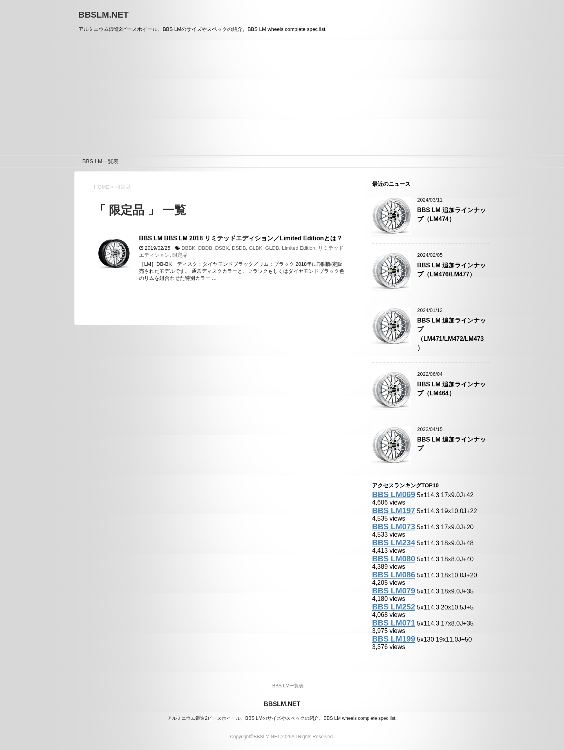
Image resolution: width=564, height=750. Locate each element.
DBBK (188, 248)
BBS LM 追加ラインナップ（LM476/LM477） (451, 270)
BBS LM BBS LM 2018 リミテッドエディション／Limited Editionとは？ (241, 238)
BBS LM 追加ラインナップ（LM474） (451, 214)
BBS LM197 (393, 510)
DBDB (205, 248)
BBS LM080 (393, 558)
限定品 (180, 255)
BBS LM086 (393, 574)
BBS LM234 (393, 542)
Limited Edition (298, 248)
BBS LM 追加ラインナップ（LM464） (451, 389)
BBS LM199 (393, 639)
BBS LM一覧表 (100, 161)
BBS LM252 (393, 606)
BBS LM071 (393, 622)
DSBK (222, 248)
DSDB (239, 248)
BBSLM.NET (103, 15)
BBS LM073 (393, 526)
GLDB (272, 248)
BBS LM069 (393, 494)
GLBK (255, 248)
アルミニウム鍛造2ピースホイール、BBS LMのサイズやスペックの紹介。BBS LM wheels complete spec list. (281, 718)
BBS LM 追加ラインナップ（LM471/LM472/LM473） (451, 334)
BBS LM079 (393, 590)
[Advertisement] (282, 96)
